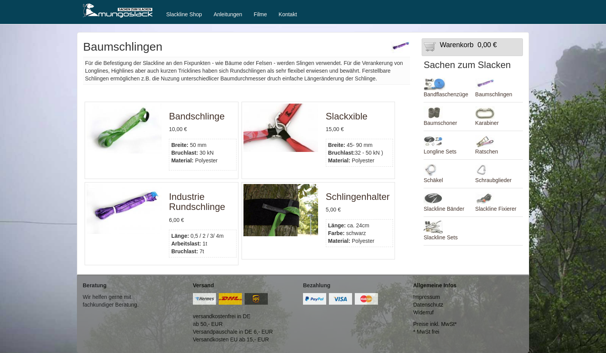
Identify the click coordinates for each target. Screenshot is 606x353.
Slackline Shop (184, 14)
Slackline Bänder (444, 209)
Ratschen (486, 151)
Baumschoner (440, 123)
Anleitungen (228, 14)
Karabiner (487, 123)
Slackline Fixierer (496, 209)
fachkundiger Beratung (110, 305)
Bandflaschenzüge (446, 94)
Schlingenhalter (358, 196)
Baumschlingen (493, 94)
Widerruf (423, 312)
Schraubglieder (493, 180)
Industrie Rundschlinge (197, 201)
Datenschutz (428, 305)
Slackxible (347, 116)
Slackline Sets (441, 237)
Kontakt (288, 14)
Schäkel (433, 180)
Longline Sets (440, 151)
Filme (260, 14)
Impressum (426, 297)
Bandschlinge (197, 116)
